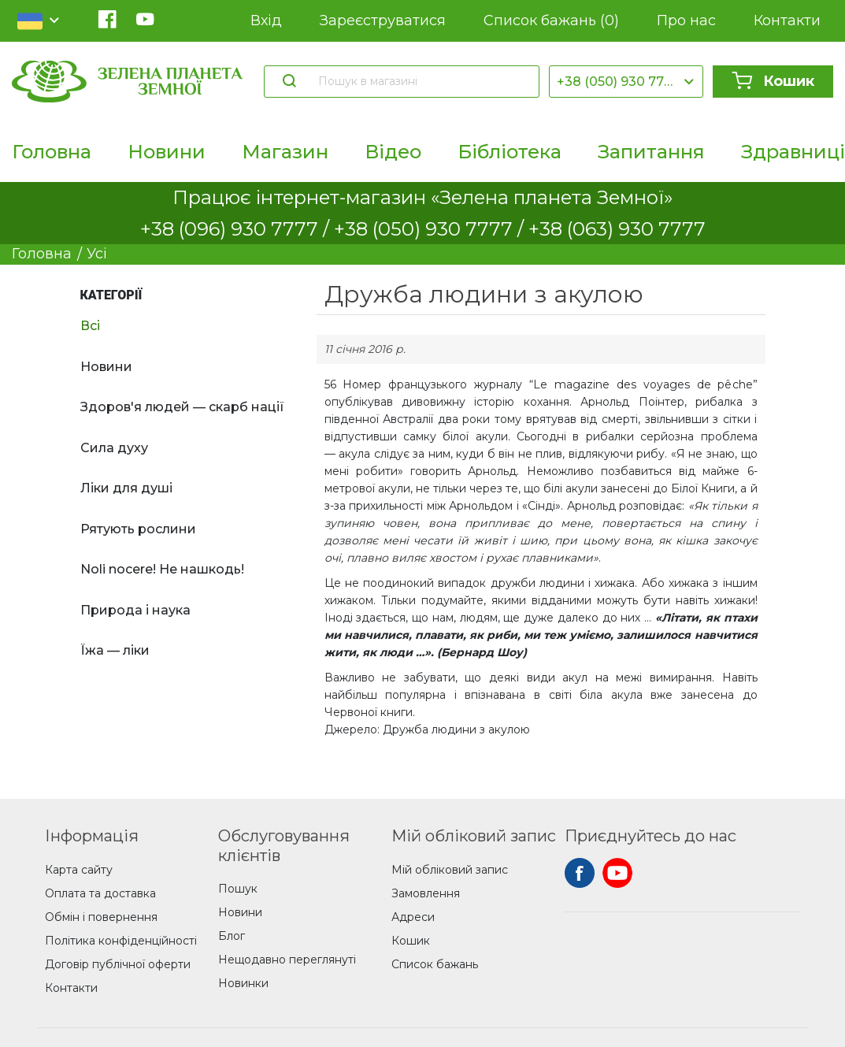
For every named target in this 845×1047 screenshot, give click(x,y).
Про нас (686, 20)
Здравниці (793, 151)
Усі (97, 253)
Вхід (266, 20)
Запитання (651, 151)
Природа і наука (135, 610)
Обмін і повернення (101, 917)
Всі (90, 325)
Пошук (238, 889)
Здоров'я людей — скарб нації (182, 406)
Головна (51, 151)
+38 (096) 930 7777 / (237, 228)
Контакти (787, 20)
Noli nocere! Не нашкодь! (162, 569)
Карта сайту (79, 870)
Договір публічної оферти (118, 964)
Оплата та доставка (100, 893)
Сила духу (114, 447)
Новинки (243, 983)
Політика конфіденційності (121, 941)
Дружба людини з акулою (456, 729)
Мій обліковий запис (449, 870)
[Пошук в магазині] (421, 81)
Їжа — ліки (115, 650)
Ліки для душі (126, 488)
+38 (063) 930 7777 (617, 228)
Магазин (285, 151)
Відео (393, 151)
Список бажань (551, 21)
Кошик (773, 81)
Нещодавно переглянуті (287, 959)
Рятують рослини (138, 529)
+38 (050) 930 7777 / (431, 228)
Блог (231, 936)
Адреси (413, 917)
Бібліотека (509, 151)
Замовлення (425, 893)
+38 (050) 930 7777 (618, 81)
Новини (167, 151)
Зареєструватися (383, 20)
